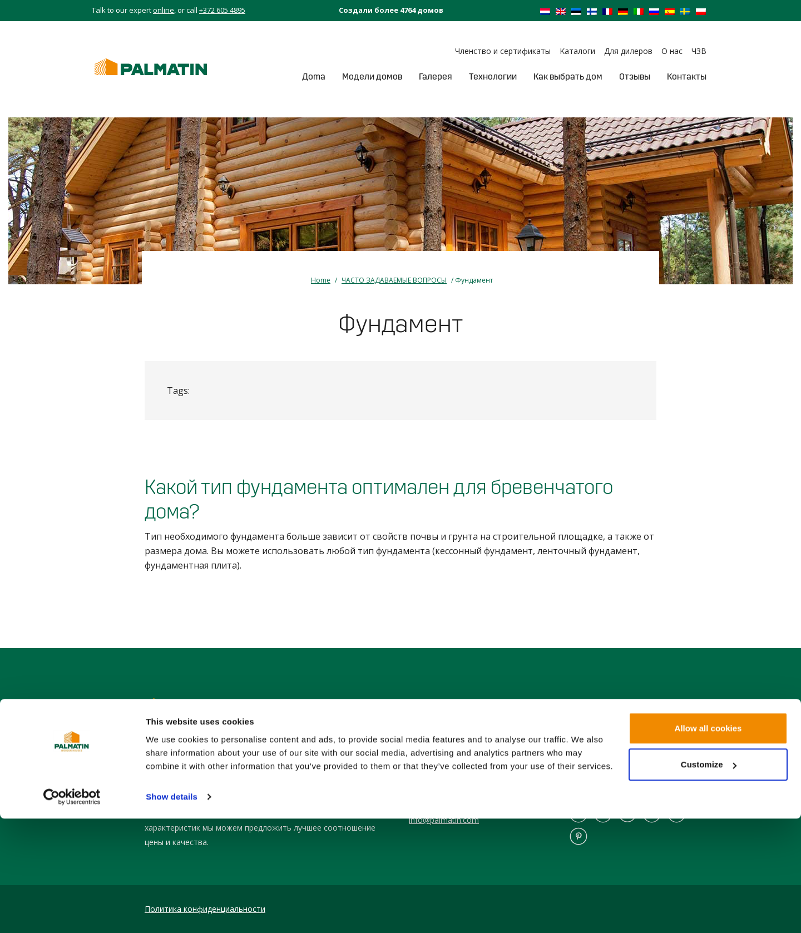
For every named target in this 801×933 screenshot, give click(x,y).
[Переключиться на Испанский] (670, 11)
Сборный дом (593, 788)
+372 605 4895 (222, 10)
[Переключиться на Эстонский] (576, 11)
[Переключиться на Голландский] (545, 11)
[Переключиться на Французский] (607, 11)
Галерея (435, 76)
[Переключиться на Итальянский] (638, 11)
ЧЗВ (698, 51)
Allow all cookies (708, 842)
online (163, 10)
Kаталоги (577, 51)
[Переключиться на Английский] (560, 11)
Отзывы (634, 76)
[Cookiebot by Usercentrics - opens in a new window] (72, 911)
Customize (708, 878)
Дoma (313, 76)
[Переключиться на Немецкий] (623, 11)
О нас (672, 51)
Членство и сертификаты (503, 51)
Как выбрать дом (567, 76)
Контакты (686, 76)
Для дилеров (628, 51)
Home (320, 280)
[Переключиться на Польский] (701, 11)
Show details (171, 911)
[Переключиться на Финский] (592, 11)
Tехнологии (493, 76)
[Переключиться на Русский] (654, 11)
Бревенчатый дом (601, 774)
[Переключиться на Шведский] (685, 11)
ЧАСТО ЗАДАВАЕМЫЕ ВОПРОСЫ (394, 280)
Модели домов (372, 76)
